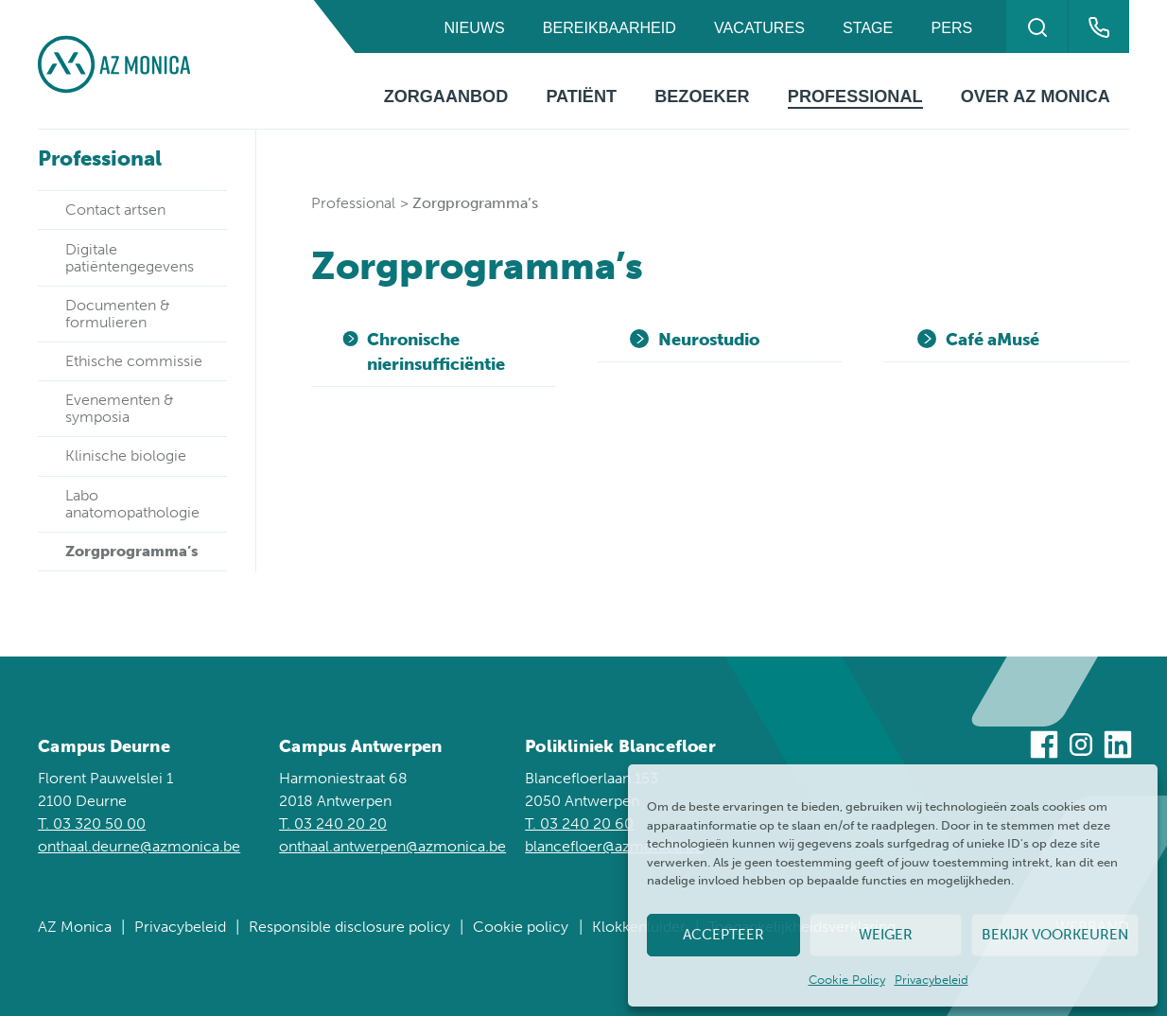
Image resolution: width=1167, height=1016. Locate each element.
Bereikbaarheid (609, 27)
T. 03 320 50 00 (92, 823)
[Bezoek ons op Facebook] (1044, 747)
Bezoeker (701, 96)
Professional (855, 96)
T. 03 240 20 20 (333, 823)
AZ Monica (75, 927)
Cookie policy (520, 927)
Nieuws (474, 27)
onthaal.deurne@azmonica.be (139, 846)
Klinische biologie (125, 455)
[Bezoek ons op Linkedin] (1117, 747)
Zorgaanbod (446, 96)
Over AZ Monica (1035, 96)
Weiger (886, 934)
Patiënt (581, 96)
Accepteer (723, 934)
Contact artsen (115, 210)
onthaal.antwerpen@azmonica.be (392, 846)
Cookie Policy (847, 979)
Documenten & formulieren (117, 313)
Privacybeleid (931, 979)
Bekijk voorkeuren (1055, 934)
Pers (952, 27)
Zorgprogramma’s (132, 551)
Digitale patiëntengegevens (129, 257)
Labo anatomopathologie (132, 503)
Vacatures (759, 27)
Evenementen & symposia (119, 408)
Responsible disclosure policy (349, 927)
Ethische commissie (133, 361)
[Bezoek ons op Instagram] (1081, 747)
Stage (868, 27)
